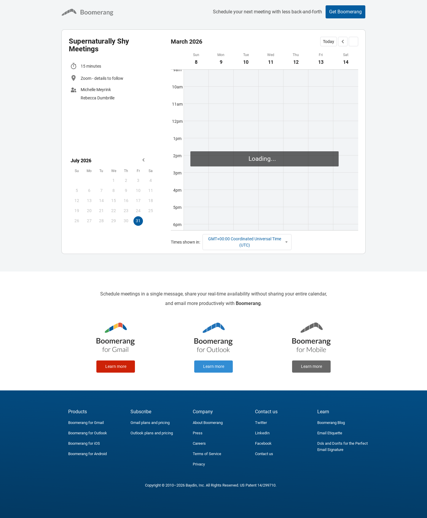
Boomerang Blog (331, 422)
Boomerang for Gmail (86, 422)
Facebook (263, 443)
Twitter (261, 422)
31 (138, 220)
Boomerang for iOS (84, 443)
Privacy (199, 464)
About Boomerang (208, 422)
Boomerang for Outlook (87, 433)
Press (198, 433)
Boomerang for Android (87, 454)
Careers (199, 443)
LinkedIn (262, 433)
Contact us (264, 454)
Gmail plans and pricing (150, 422)
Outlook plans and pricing (151, 433)
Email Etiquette (329, 433)
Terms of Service (207, 454)
